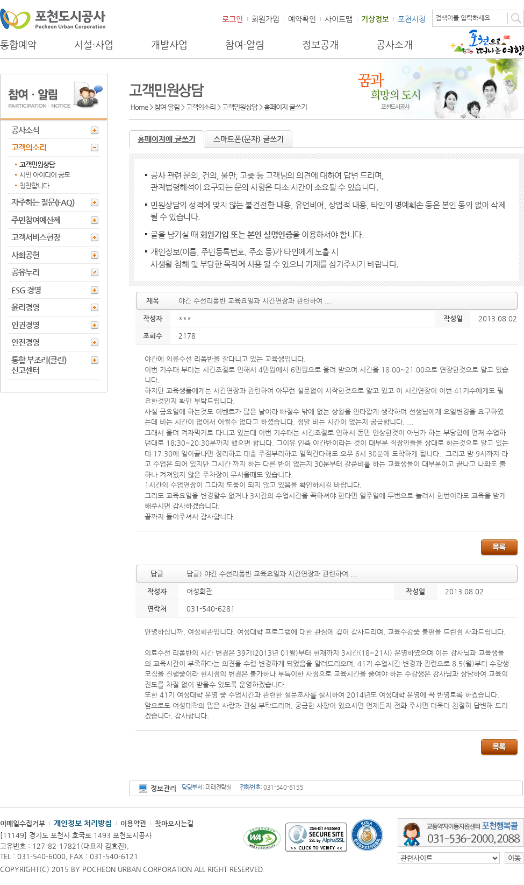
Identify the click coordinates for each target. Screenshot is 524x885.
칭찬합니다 (34, 185)
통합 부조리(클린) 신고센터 (38, 365)
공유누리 (25, 272)
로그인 (232, 19)
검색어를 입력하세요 (462, 18)
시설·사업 (93, 44)
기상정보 (375, 19)
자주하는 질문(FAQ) (42, 202)
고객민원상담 (37, 164)
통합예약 (18, 44)
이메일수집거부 (22, 823)
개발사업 (169, 44)
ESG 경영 (26, 289)
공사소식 (25, 130)
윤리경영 (25, 307)
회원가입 (265, 19)
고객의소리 (28, 147)
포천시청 (412, 19)
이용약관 (133, 823)
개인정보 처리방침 (83, 823)
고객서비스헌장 (35, 237)
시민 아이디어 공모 (44, 175)
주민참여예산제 (35, 219)
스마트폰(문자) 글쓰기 (248, 139)
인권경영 (25, 324)
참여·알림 (244, 44)
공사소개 (394, 44)
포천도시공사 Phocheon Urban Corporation (52, 18)
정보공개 (320, 44)
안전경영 (25, 342)
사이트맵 (339, 19)
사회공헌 (25, 254)
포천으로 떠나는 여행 (487, 42)
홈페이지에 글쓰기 (167, 139)
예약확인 (302, 19)
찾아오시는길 (174, 823)
